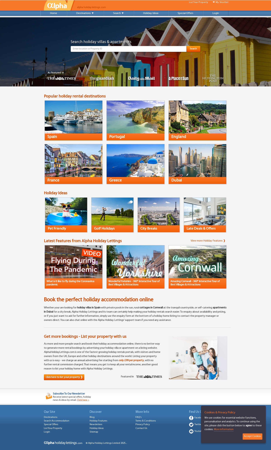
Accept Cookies (252, 436)
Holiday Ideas (150, 13)
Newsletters (96, 424)
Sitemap (94, 432)
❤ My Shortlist (220, 2)
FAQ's (139, 417)
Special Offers (185, 13)
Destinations (50, 417)
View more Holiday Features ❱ (208, 240)
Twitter (198, 424)
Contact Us (141, 428)
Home (53, 13)
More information (223, 429)
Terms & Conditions (146, 421)
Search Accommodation (56, 421)
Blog (92, 417)
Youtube (198, 431)
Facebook (199, 417)
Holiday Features (98, 421)
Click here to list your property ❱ (64, 377)
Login (215, 13)
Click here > (83, 400)
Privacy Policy (143, 424)
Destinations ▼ (85, 13)
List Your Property (198, 2)
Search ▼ (118, 13)
